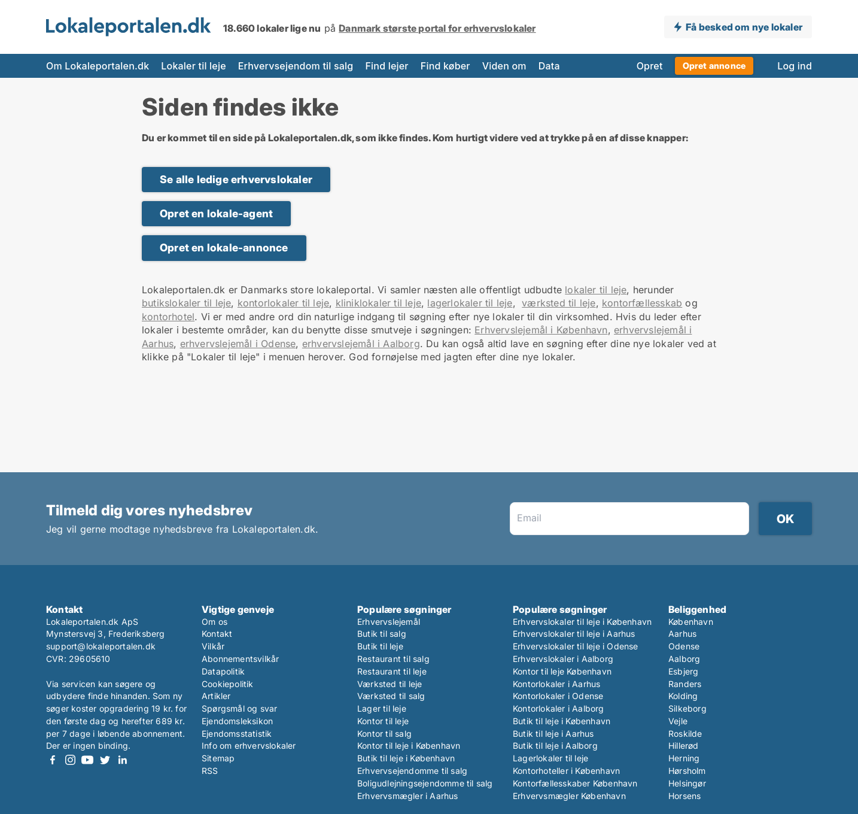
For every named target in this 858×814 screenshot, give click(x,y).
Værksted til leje (389, 684)
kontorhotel (168, 317)
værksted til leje (558, 303)
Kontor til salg (384, 733)
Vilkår (213, 646)
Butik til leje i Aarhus (553, 733)
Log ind (794, 66)
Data (549, 66)
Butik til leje (380, 646)
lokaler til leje (595, 290)
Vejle (677, 721)
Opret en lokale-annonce (224, 247)
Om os (214, 621)
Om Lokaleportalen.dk (97, 66)
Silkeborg (687, 708)
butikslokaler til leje (186, 303)
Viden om (504, 66)
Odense (683, 646)
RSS (210, 771)
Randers (684, 684)
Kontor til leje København (562, 671)
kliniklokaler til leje (378, 303)
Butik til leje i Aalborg (555, 745)
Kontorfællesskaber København (575, 783)
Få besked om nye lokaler (744, 27)
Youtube (87, 759)
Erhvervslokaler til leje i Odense (575, 646)
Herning (683, 758)
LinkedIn (122, 759)
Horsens (684, 796)
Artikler (216, 696)
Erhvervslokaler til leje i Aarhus (574, 633)
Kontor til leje (383, 721)
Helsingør (687, 783)
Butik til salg (381, 633)
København (690, 621)
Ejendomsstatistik (237, 733)
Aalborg (684, 659)
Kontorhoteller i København (566, 771)
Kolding (683, 696)
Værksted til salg (391, 696)
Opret (650, 66)
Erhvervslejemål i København (540, 330)
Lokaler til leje (193, 66)
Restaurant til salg (393, 659)
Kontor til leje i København (408, 745)
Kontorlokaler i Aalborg (558, 708)
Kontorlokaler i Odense (558, 696)
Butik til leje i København (406, 758)
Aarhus (682, 633)
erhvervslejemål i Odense (238, 344)
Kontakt (217, 633)
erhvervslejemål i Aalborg (361, 344)
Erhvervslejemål (388, 621)
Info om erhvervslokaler (249, 745)
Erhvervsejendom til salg (296, 66)
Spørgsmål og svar (239, 708)
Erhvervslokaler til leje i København (582, 621)
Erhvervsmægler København (569, 796)
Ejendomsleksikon (237, 721)
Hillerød (683, 745)
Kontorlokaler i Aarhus (556, 684)
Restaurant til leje (392, 671)
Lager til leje (381, 708)
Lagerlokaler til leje (550, 758)
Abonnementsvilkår (240, 659)
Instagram (70, 759)
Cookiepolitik (228, 684)
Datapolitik (223, 671)
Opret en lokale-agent (216, 213)
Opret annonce (714, 65)
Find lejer (386, 66)
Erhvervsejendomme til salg (412, 771)
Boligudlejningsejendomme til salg (425, 783)
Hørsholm (687, 771)
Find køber (445, 66)
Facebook (52, 759)
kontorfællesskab (642, 303)
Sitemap (218, 758)
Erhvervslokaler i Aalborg (563, 659)
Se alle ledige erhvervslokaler (236, 179)
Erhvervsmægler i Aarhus (407, 796)
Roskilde (685, 733)
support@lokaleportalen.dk (101, 646)
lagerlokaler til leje (469, 303)
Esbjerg (683, 671)
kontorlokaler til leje (283, 303)
